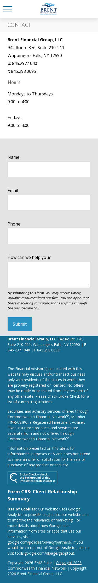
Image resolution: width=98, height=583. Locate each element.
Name (13, 157)
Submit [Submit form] (20, 324)
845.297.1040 (19, 349)
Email (13, 190)
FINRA (13, 422)
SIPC (23, 422)
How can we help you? (29, 257)
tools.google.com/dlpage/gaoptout (44, 553)
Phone (14, 224)
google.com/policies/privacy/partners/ (39, 542)
